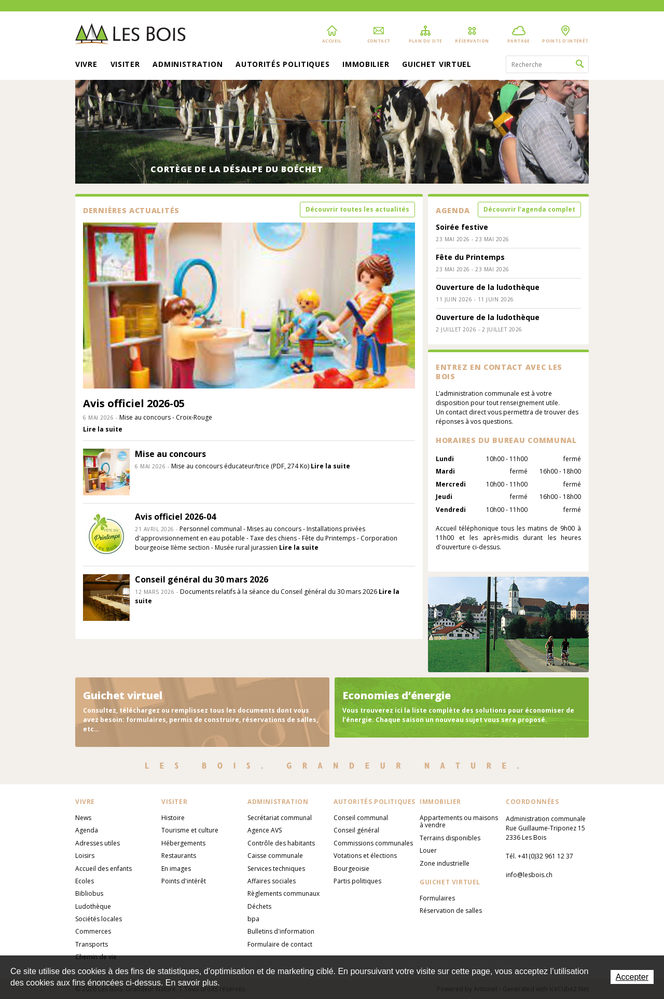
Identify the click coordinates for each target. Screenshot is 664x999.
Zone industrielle (444, 863)
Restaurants (178, 855)
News (83, 817)
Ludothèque (93, 906)
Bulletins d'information (280, 931)
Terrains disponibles (450, 838)
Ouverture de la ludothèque (488, 287)
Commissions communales (373, 843)
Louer (428, 850)
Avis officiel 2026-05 (134, 403)
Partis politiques (357, 881)
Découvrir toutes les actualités (357, 209)
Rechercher (580, 64)
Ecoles (84, 881)
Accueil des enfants (103, 868)
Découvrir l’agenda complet (529, 209)
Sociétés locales (98, 918)
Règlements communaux (283, 893)
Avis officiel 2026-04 (175, 516)
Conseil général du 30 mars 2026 (201, 579)
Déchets (259, 906)
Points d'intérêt (183, 881)
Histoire (173, 817)
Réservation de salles (451, 910)
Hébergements (183, 843)
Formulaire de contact (279, 944)
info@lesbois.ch (529, 874)
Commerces (93, 931)
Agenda (86, 830)
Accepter (632, 977)
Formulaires (437, 898)
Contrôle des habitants (281, 843)
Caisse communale (275, 855)
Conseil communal (361, 817)
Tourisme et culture (189, 830)
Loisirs (84, 855)
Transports (91, 944)
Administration (188, 65)
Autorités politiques (282, 65)
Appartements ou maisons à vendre (459, 821)
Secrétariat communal (279, 817)
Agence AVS (264, 830)
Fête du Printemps (470, 257)
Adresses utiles (97, 843)
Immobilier (365, 65)
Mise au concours (170, 454)
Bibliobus (89, 893)
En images (176, 868)
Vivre (86, 65)
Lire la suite (102, 429)
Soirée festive (462, 227)
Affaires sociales (271, 881)
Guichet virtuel (437, 65)
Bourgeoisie (351, 868)
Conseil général (356, 830)
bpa (253, 918)
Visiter (125, 65)
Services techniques (276, 868)
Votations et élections (365, 855)
